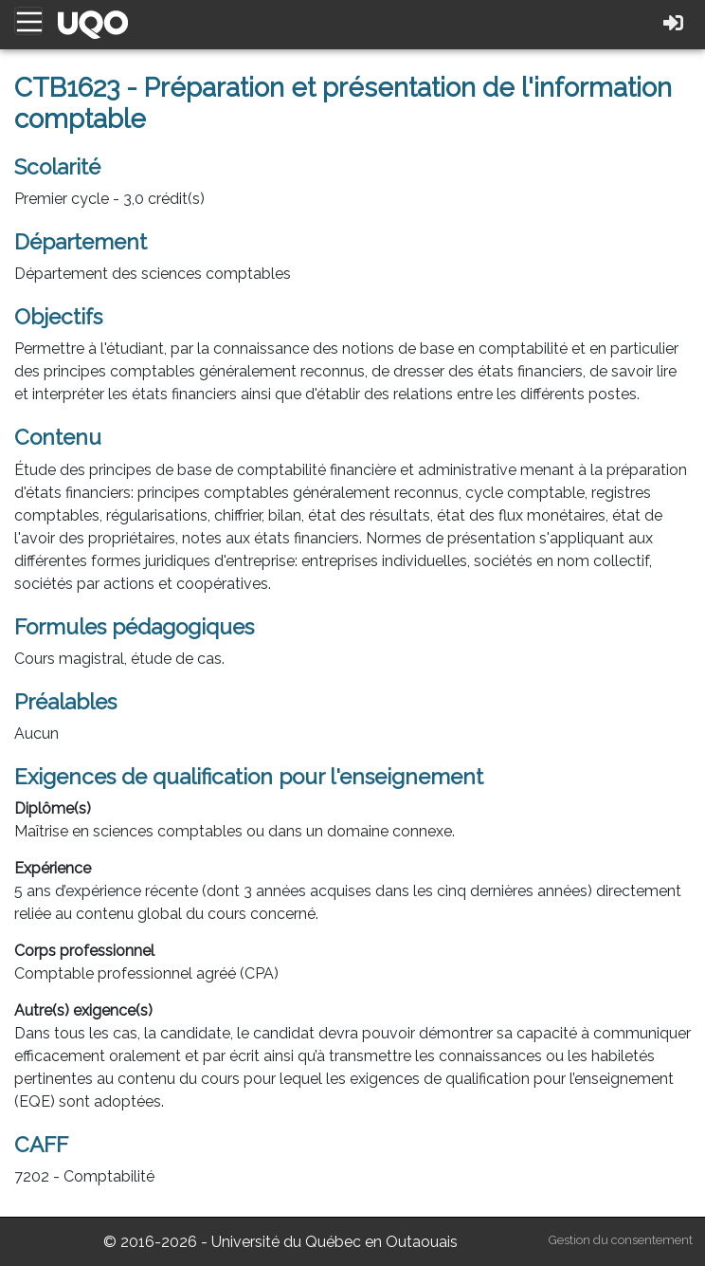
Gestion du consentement (621, 1240)
